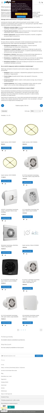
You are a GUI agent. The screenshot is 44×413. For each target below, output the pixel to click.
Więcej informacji (21, 16)
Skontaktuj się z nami (6, 376)
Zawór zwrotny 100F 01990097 (8, 142)
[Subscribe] (39, 356)
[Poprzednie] (2, 105)
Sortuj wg (27, 111)
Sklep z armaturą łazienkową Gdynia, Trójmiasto (13, 367)
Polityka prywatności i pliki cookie (10, 400)
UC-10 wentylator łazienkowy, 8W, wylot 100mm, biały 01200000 (30, 210)
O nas (2, 364)
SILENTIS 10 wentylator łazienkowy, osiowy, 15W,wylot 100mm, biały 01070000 (9, 211)
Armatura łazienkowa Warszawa (9, 370)
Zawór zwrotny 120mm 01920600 (30, 245)
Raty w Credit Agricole (6, 394)
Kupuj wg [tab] (4, 111)
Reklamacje (4, 391)
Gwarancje (3, 385)
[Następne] (41, 105)
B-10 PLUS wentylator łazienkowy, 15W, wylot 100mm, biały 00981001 (31, 175)
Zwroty (2, 388)
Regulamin (3, 379)
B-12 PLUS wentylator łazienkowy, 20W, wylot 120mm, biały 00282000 (9, 316)
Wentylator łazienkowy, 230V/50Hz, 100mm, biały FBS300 (9, 246)
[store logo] (10, 2)
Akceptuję (19, 14)
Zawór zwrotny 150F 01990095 (8, 175)
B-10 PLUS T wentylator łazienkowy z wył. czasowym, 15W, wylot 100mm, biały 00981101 (30, 281)
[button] (2, 150)
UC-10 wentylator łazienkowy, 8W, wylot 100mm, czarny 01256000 (9, 280)
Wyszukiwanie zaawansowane (9, 403)
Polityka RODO (4, 382)
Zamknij (25, 14)
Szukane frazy (5, 397)
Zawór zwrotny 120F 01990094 (29, 142)
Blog (2, 373)
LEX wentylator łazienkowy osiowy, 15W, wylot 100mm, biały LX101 (30, 316)
